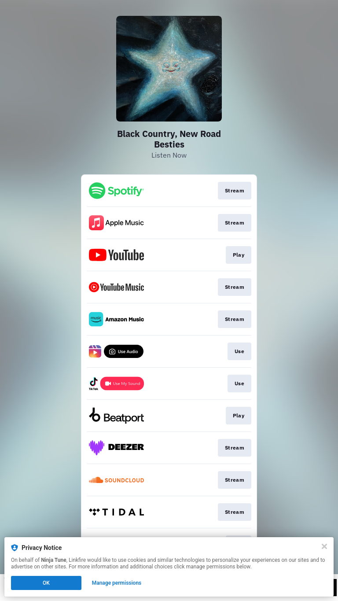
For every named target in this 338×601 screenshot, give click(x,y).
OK (46, 583)
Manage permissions (117, 583)
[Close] (324, 546)
